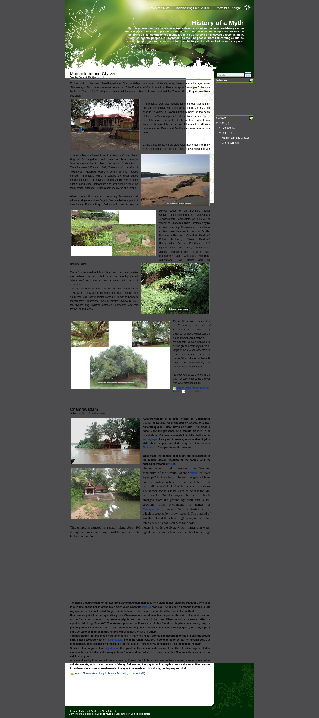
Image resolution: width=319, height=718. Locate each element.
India (107, 673)
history (180, 388)
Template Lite (109, 711)
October (227, 127)
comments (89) (138, 673)
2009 (222, 123)
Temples (121, 673)
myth (206, 388)
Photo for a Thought (228, 8)
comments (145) (193, 391)
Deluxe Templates (140, 713)
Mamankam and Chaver (93, 73)
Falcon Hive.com (104, 713)
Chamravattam (84, 409)
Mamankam (197, 388)
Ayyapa (78, 673)
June (225, 132)
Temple (176, 391)
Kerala (188, 388)
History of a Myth (218, 22)
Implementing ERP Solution (193, 8)
